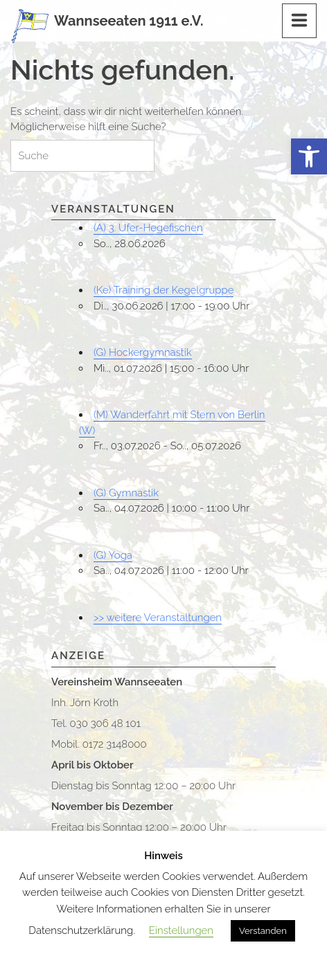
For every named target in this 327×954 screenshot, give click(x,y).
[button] (309, 156)
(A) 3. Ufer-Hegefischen (148, 228)
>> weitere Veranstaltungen (158, 617)
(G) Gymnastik (126, 493)
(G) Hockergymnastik (143, 352)
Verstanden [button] (263, 931)
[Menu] (299, 20)
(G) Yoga (113, 555)
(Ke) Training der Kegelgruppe (163, 290)
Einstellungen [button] (181, 930)
